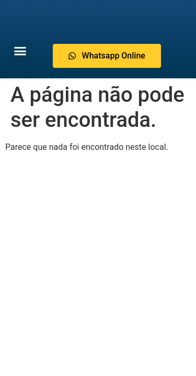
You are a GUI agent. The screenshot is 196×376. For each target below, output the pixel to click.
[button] (20, 50)
